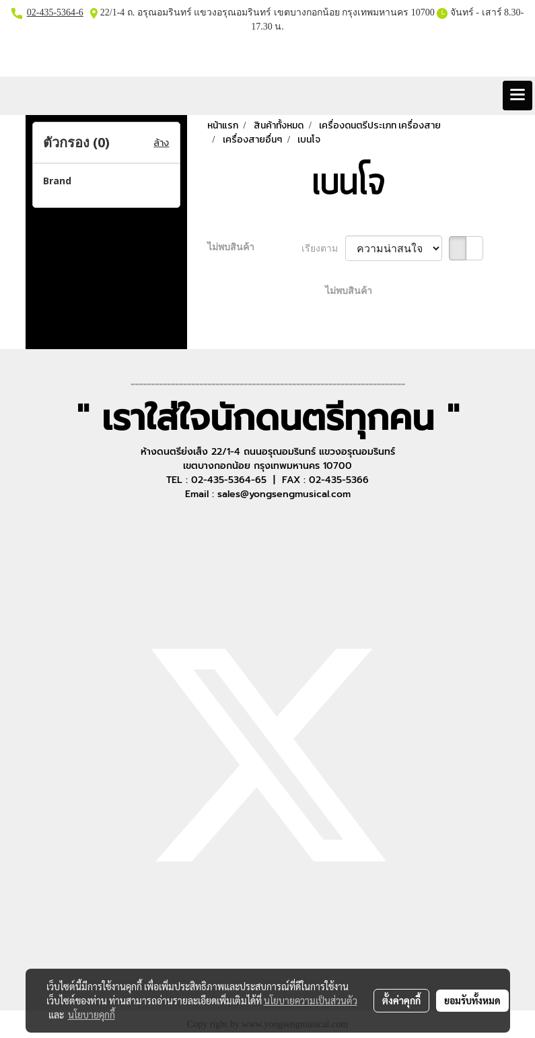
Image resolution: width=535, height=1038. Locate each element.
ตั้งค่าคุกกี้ (401, 1000)
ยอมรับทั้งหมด (472, 1000)
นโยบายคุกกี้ (91, 1014)
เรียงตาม (323, 249)
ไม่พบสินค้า (230, 247)
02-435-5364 (51, 12)
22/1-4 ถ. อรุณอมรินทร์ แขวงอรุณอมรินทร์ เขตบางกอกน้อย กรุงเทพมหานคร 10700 (266, 12)
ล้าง (161, 143)
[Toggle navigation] (517, 95)
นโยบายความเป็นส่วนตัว (310, 1000)
